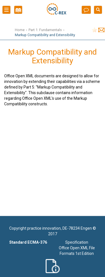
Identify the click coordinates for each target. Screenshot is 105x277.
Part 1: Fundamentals (45, 30)
